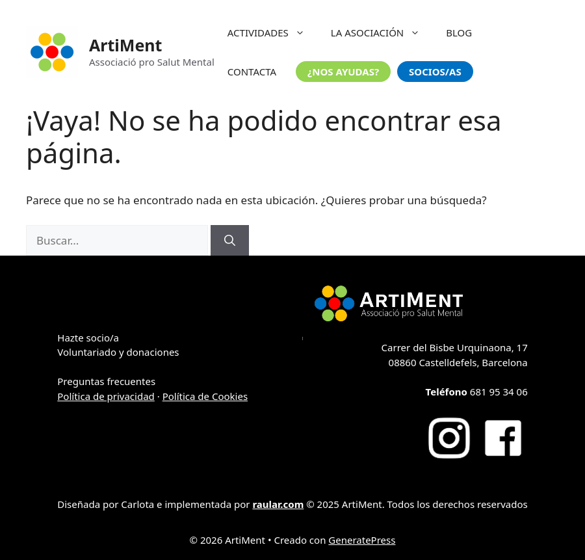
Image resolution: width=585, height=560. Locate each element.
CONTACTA (252, 71)
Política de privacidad (106, 396)
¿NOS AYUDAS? (343, 71)
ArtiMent (125, 45)
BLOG (459, 32)
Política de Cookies (205, 396)
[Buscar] (230, 240)
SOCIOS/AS (435, 71)
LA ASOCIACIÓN (382, 32)
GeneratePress (361, 539)
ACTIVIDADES (273, 32)
